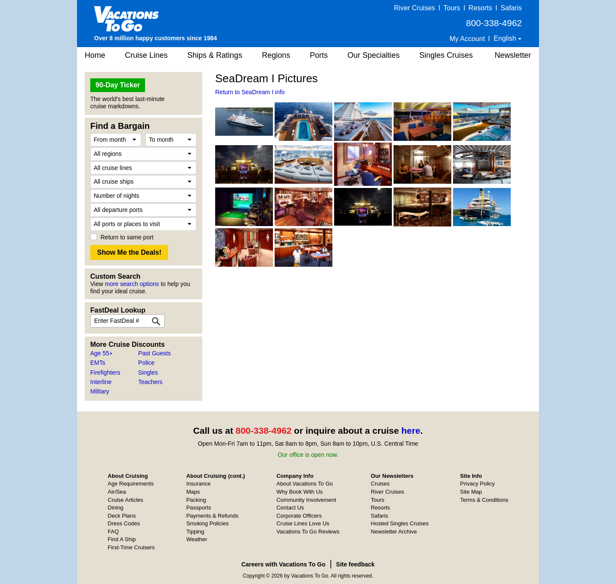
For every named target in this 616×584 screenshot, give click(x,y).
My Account (467, 38)
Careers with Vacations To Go (283, 564)
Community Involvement (306, 500)
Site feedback (355, 564)
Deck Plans (122, 515)
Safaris (511, 8)
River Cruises (414, 8)
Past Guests (154, 353)
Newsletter (513, 55)
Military (99, 391)
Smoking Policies (207, 523)
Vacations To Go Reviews (307, 531)
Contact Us (290, 507)
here (410, 430)
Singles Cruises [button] (446, 55)
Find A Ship (122, 539)
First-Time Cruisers (131, 547)
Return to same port (127, 237)
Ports (319, 55)
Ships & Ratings (214, 55)
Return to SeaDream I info (250, 92)
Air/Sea (117, 492)
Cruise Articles (125, 500)
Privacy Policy (477, 483)
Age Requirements (131, 483)
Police (146, 362)
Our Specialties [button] (373, 55)
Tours (451, 8)
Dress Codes (124, 523)
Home (95, 55)
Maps (193, 492)
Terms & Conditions (484, 500)
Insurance (198, 483)
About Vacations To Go (304, 483)
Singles (148, 372)
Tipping (195, 531)
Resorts (480, 8)
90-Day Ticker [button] (117, 85)
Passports (198, 507)
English (506, 38)
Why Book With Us (299, 492)
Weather (196, 539)
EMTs (97, 362)
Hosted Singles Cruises (400, 523)
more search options (132, 283)
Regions (276, 55)
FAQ (113, 531)
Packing (196, 500)
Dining (116, 507)
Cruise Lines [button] (146, 55)
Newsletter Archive (394, 531)
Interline (101, 381)
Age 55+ (101, 353)
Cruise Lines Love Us (302, 523)
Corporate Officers (299, 515)
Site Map (471, 492)
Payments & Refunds (212, 515)
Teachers (150, 381)
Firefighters (105, 372)
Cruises (380, 483)
